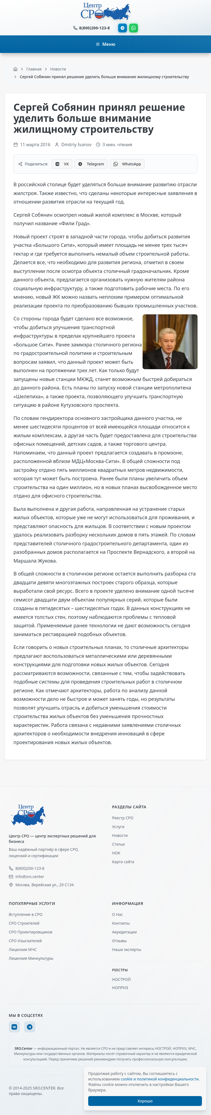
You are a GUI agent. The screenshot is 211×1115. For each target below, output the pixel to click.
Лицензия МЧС (23, 949)
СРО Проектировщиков (30, 932)
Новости (120, 835)
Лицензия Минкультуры (31, 958)
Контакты (121, 923)
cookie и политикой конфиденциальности (159, 1079)
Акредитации (124, 932)
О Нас (117, 914)
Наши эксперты (126, 949)
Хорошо (145, 1100)
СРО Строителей (24, 923)
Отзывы (119, 940)
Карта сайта (123, 861)
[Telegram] (29, 1026)
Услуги (118, 826)
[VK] (14, 1026)
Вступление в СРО (25, 914)
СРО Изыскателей (25, 940)
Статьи (118, 844)
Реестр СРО (122, 817)
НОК (116, 853)
